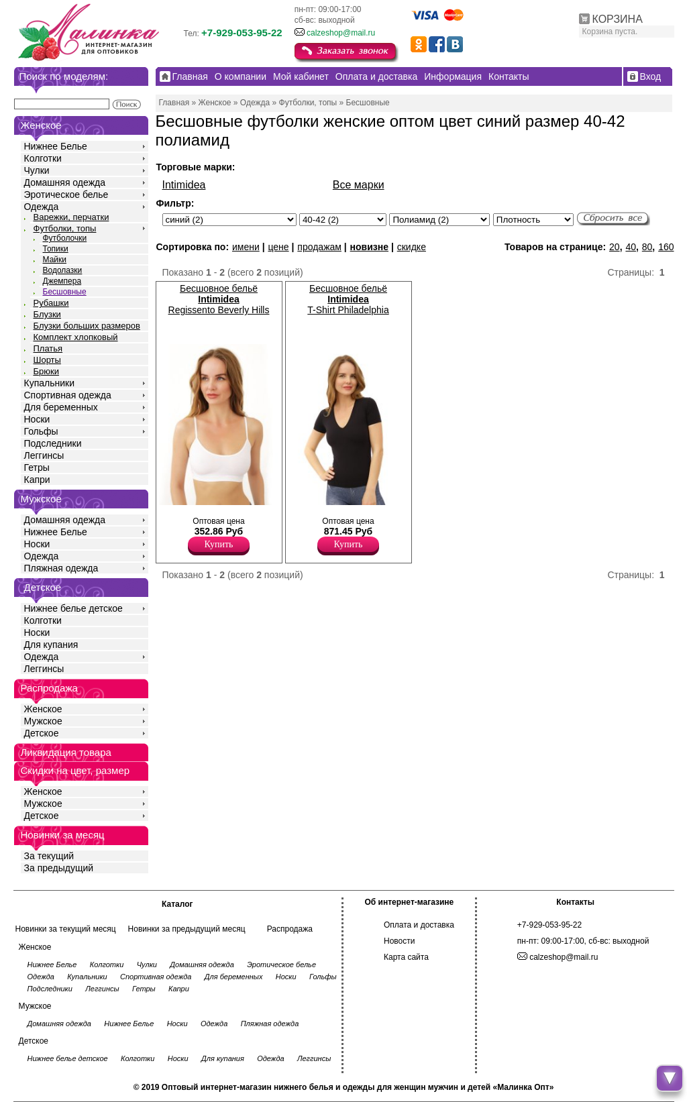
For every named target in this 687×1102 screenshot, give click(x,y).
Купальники (49, 383)
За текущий (49, 855)
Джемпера (62, 281)
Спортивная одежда (67, 395)
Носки (37, 419)
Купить (219, 544)
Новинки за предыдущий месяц (187, 929)
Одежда (41, 206)
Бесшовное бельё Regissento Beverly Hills (219, 299)
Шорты (47, 360)
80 (647, 246)
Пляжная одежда (61, 568)
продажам (319, 246)
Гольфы (41, 431)
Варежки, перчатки (71, 217)
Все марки (358, 184)
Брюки (46, 371)
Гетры (37, 467)
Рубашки (51, 303)
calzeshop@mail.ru (341, 33)
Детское (43, 587)
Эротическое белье (66, 194)
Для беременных (61, 407)
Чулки (37, 170)
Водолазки (63, 270)
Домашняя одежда (64, 182)
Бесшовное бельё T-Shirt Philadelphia (347, 299)
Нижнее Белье (55, 146)
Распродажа (290, 929)
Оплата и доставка (419, 925)
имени (246, 246)
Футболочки (65, 238)
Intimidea (184, 184)
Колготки (43, 158)
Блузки (47, 314)
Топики (55, 249)
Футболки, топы (65, 228)
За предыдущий (59, 868)
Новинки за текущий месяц (65, 929)
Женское (43, 709)
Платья (48, 348)
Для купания (51, 644)
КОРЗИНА (617, 19)
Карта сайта (406, 957)
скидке (411, 246)
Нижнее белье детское (73, 608)
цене (278, 246)
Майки (54, 259)
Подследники (53, 443)
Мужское (43, 721)
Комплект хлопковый (76, 337)
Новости (399, 941)
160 (666, 246)
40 (630, 246)
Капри (37, 479)
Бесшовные (65, 291)
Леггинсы (44, 455)
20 (614, 246)
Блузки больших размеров (87, 326)
